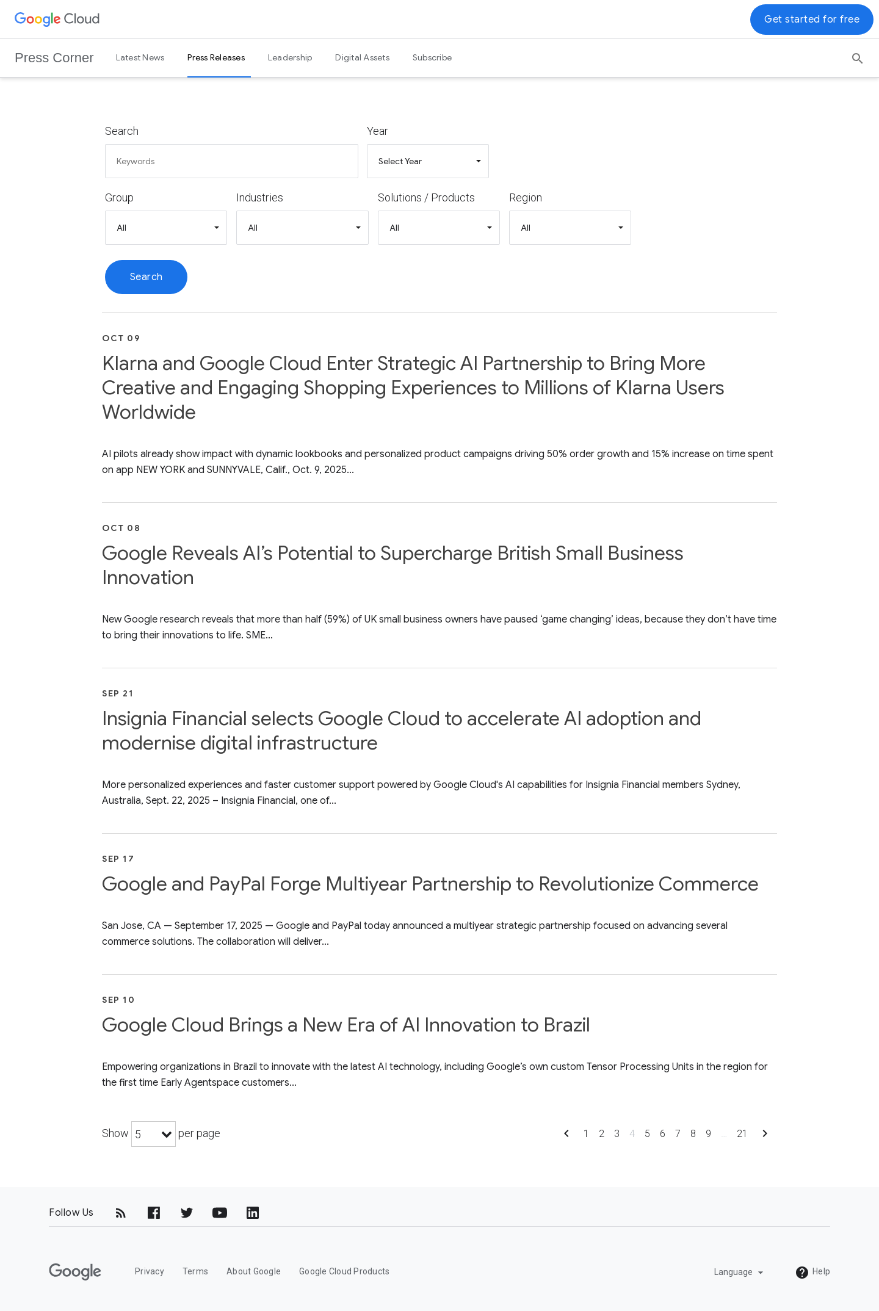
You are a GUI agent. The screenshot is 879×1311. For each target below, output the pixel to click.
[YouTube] (219, 1212)
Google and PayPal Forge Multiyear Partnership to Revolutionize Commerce (430, 884)
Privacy (149, 1271)
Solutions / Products (426, 197)
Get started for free (811, 19)
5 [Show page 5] (647, 1133)
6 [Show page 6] (662, 1133)
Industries (259, 197)
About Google (253, 1271)
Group (119, 197)
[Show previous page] (566, 1137)
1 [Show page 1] (586, 1133)
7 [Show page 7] (678, 1133)
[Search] (858, 54)
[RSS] (120, 1212)
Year (377, 131)
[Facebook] (153, 1212)
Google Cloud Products (344, 1271)
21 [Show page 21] (742, 1133)
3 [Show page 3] (617, 1133)
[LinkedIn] (252, 1212)
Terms (195, 1271)
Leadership (290, 57)
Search (122, 131)
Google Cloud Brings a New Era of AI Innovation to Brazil (346, 1025)
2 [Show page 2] (601, 1133)
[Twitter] (186, 1212)
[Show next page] (765, 1137)
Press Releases (216, 57)
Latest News (140, 57)
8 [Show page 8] (693, 1133)
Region (525, 197)
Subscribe (432, 57)
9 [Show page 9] (708, 1133)
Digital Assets (362, 57)
